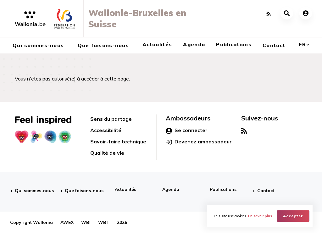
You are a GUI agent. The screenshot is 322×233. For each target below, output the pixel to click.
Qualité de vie (107, 153)
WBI (86, 222)
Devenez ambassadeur (199, 141)
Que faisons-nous (103, 45)
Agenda (194, 44)
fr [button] (302, 44)
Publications (233, 44)
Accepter (293, 216)
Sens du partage (111, 119)
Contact (274, 45)
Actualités (157, 44)
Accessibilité (105, 130)
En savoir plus (260, 216)
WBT (103, 222)
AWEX (67, 222)
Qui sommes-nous (38, 45)
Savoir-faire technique (118, 141)
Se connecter (187, 130)
